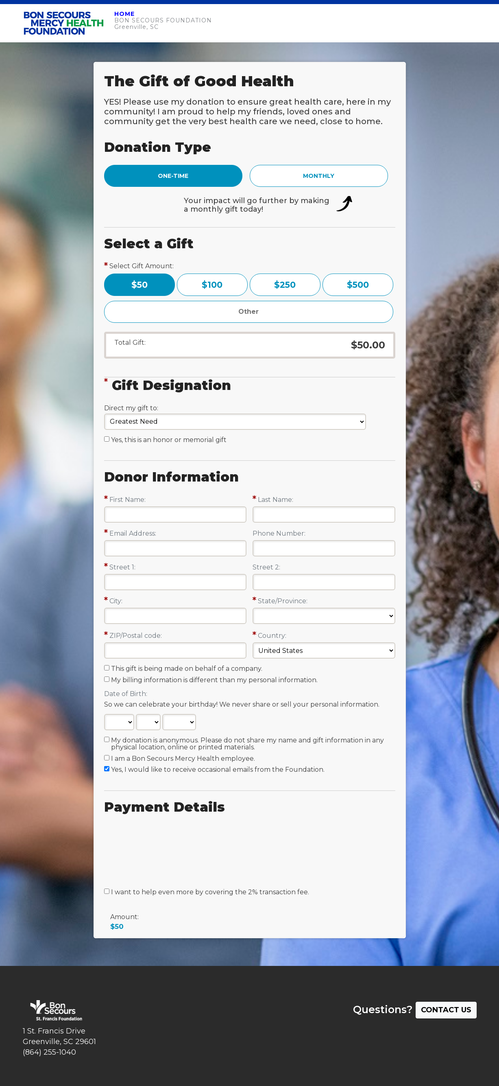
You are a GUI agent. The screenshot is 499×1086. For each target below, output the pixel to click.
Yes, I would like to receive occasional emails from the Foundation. (218, 769)
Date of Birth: (125, 694)
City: (115, 601)
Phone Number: (279, 533)
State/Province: (282, 601)
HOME (124, 14)
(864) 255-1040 (49, 1052)
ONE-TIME (173, 176)
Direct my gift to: (131, 408)
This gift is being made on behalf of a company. (186, 668)
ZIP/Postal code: (135, 635)
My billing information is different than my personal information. (214, 680)
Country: (272, 635)
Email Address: (132, 533)
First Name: (127, 500)
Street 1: (122, 567)
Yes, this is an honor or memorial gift (169, 440)
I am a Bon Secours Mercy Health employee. (183, 758)
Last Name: (275, 500)
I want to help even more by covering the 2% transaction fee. (210, 892)
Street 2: (266, 567)
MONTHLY (318, 176)
